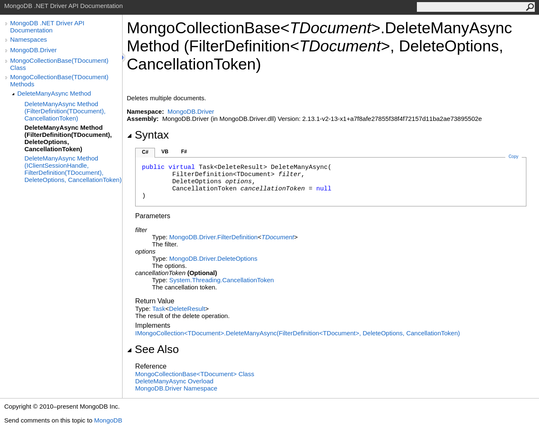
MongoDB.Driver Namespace (176, 388)
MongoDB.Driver (33, 50)
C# (145, 152)
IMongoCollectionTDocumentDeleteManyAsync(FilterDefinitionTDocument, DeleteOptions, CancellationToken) (297, 333)
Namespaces (28, 39)
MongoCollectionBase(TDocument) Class (59, 64)
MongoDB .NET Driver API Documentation (47, 26)
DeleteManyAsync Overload (174, 381)
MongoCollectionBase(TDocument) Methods (59, 80)
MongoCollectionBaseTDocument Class (194, 373)
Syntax (148, 134)
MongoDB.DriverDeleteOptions (213, 258)
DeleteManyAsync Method (54, 93)
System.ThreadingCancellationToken (221, 280)
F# (184, 152)
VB (164, 152)
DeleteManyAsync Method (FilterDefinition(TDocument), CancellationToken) (65, 111)
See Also (153, 349)
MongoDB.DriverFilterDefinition (213, 237)
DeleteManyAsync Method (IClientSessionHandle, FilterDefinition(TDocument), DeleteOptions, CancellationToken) (73, 169)
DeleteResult (187, 308)
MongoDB (108, 420)
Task (158, 308)
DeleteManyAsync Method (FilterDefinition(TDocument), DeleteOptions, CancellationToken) (68, 138)
